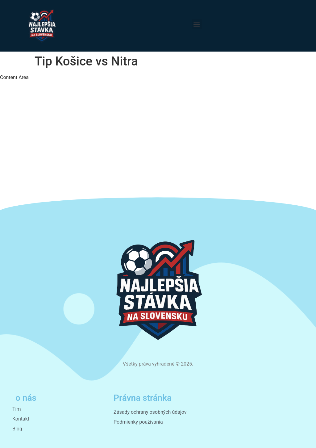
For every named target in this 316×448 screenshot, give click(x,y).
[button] (197, 24)
